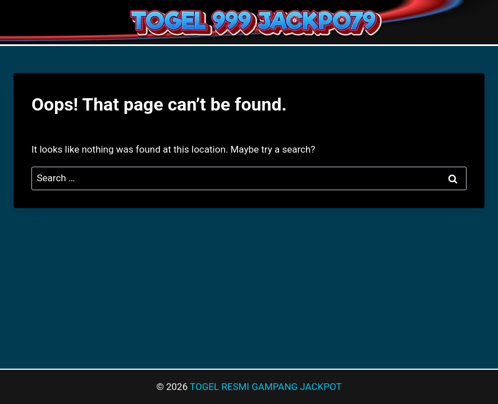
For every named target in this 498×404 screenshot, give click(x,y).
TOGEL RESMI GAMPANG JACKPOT (266, 386)
